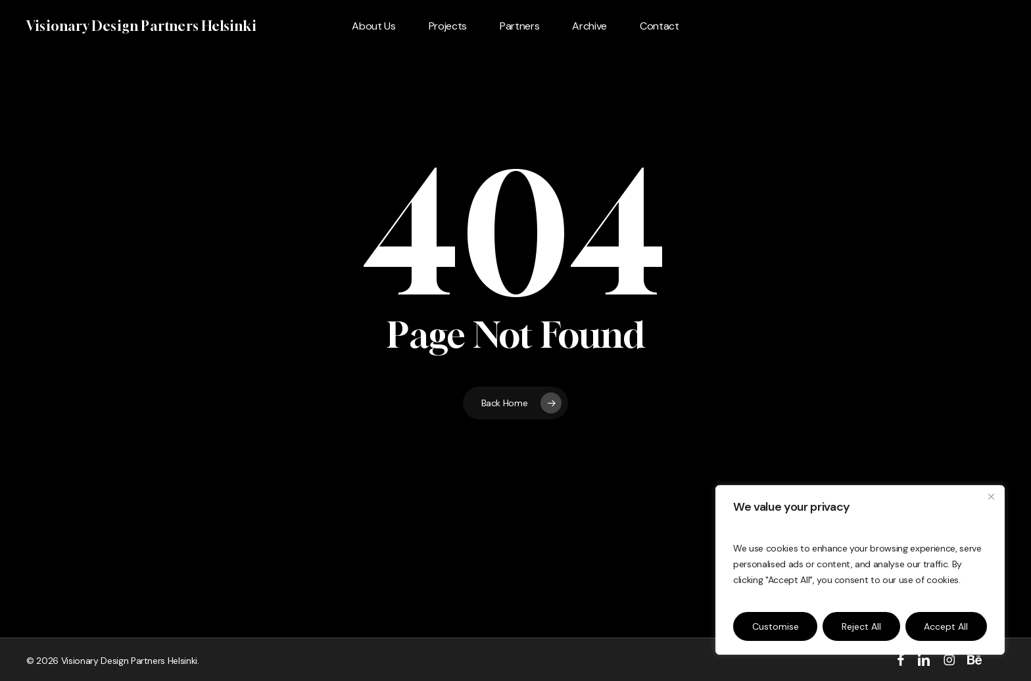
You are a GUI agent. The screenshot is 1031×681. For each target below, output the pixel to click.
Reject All (861, 626)
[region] (860, 570)
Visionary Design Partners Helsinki (141, 26)
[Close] (991, 496)
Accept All (946, 626)
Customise (775, 626)
